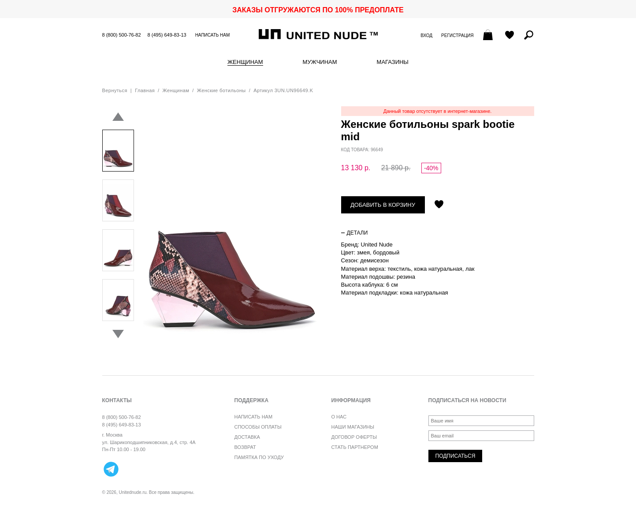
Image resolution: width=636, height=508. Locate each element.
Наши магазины (353, 427)
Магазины (393, 62)
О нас (339, 416)
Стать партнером (354, 447)
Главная (145, 90)
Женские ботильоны (221, 90)
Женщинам (245, 62)
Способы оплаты (258, 427)
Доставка (247, 437)
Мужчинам (320, 62)
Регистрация (457, 35)
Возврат (245, 447)
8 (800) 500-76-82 (121, 34)
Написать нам (212, 35)
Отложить (439, 205)
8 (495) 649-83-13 (167, 34)
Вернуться (114, 90)
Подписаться (455, 456)
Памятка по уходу (259, 457)
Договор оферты (354, 437)
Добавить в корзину (382, 205)
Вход (426, 35)
